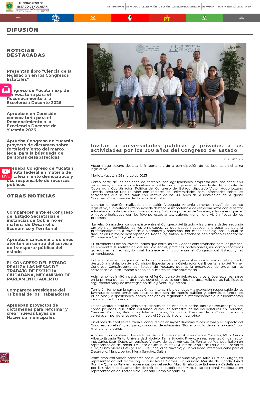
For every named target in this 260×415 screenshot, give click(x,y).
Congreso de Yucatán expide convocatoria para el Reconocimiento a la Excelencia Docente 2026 (38, 96)
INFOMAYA (208, 6)
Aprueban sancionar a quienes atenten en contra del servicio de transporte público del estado (40, 245)
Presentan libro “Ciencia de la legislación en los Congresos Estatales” (39, 75)
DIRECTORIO (244, 6)
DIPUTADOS (133, 6)
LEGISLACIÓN (149, 6)
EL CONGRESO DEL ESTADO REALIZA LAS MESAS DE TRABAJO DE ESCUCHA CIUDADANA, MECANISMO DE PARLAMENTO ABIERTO (39, 270)
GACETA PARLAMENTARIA (186, 6)
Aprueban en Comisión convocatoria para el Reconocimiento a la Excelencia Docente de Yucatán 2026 (32, 121)
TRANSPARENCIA (225, 6)
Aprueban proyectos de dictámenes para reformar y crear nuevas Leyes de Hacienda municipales (37, 311)
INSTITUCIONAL (115, 6)
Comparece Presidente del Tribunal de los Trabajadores (38, 292)
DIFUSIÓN (164, 6)
